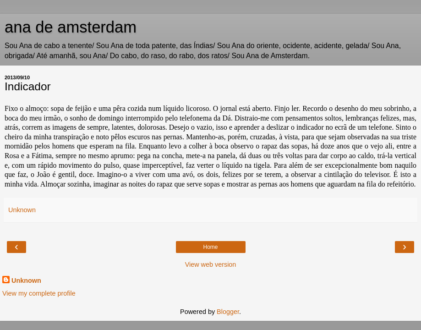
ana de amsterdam (71, 27)
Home (210, 247)
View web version (210, 264)
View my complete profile (39, 293)
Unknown (26, 280)
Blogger (228, 311)
